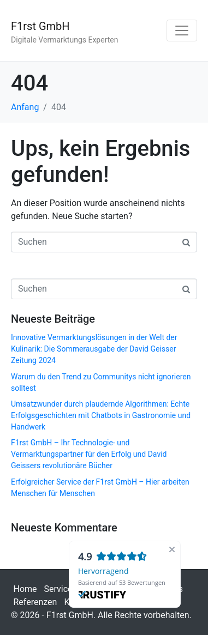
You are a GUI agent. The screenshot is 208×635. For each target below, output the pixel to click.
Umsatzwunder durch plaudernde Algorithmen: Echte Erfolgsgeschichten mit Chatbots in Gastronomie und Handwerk (101, 415)
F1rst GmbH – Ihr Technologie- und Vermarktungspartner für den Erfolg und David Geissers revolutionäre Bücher (89, 454)
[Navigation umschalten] (182, 30)
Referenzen (35, 602)
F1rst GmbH (40, 26)
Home (25, 589)
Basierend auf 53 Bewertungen (121, 582)
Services (60, 589)
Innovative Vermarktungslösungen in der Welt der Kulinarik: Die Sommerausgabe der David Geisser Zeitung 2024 (94, 349)
